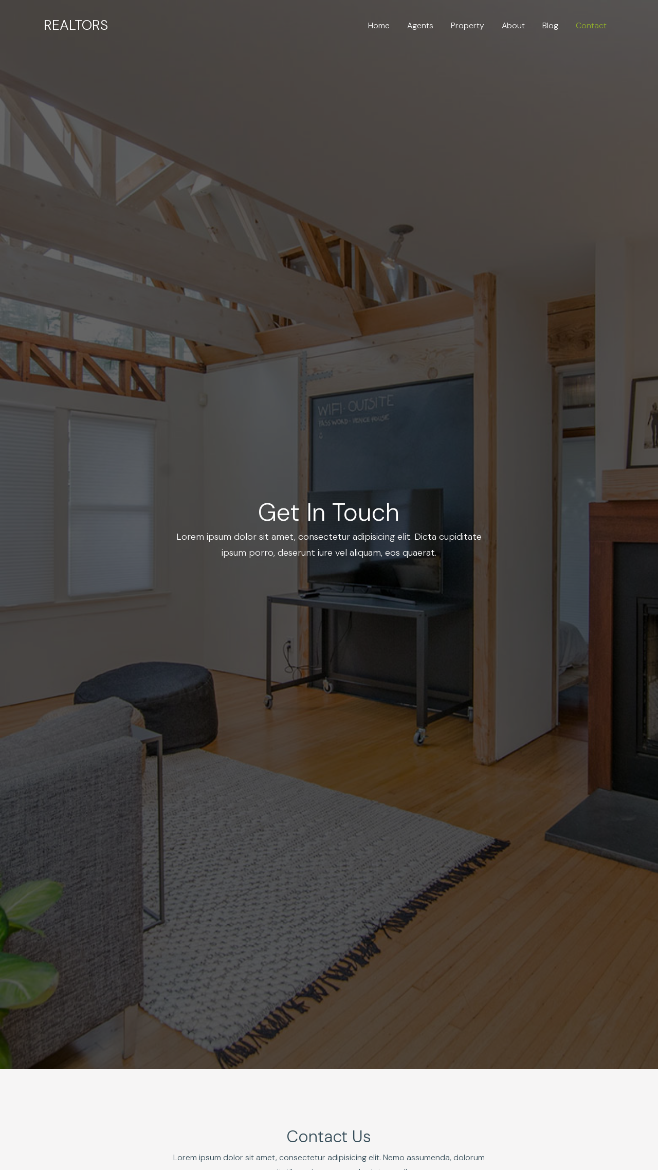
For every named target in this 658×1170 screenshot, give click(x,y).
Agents (420, 25)
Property (467, 25)
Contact (591, 25)
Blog (550, 25)
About (513, 25)
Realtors (76, 25)
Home (379, 25)
